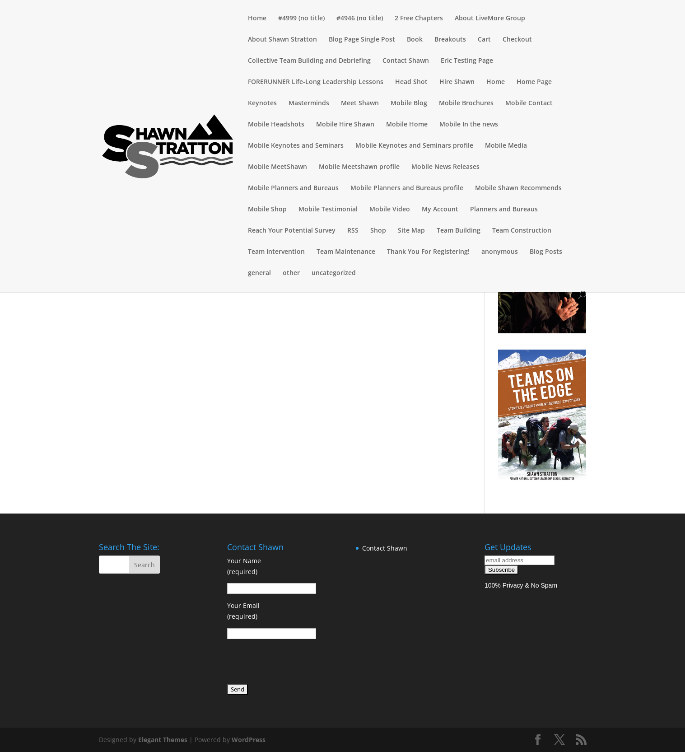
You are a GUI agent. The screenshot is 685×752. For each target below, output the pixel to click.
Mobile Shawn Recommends (518, 188)
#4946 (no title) (359, 18)
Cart (484, 39)
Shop (378, 230)
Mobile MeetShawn (277, 167)
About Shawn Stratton (282, 39)
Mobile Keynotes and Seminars (296, 145)
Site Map (411, 230)
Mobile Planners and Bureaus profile (406, 188)
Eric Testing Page (467, 61)
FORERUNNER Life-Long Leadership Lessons (315, 82)
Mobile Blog (409, 103)
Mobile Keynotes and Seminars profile (414, 145)
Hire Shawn (457, 82)
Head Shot (411, 82)
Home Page (534, 82)
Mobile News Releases (445, 167)
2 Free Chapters (419, 18)
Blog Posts (546, 252)
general (259, 273)
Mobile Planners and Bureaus (293, 188)
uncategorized (334, 273)
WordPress (249, 739)
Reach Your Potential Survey (292, 230)
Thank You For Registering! (428, 252)
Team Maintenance (346, 252)
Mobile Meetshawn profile (359, 167)
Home (257, 18)
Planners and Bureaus (504, 209)
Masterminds (309, 103)
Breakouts (450, 39)
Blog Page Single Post (362, 39)
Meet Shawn (360, 103)
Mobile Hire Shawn (345, 124)
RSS (353, 230)
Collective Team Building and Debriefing (309, 61)
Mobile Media (506, 145)
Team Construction (521, 230)
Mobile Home (407, 124)
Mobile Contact (529, 103)
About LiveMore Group (490, 18)
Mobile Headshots (276, 124)
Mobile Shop (267, 209)
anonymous (499, 252)
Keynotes (262, 103)
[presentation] (295, 663)
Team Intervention (276, 252)
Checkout (517, 39)
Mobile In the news (468, 124)
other (291, 273)
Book (415, 39)
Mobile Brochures (466, 103)
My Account (440, 209)
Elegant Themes (162, 739)
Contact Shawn (405, 61)
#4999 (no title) (301, 18)
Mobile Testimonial (328, 209)
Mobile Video (389, 209)
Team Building (458, 230)
